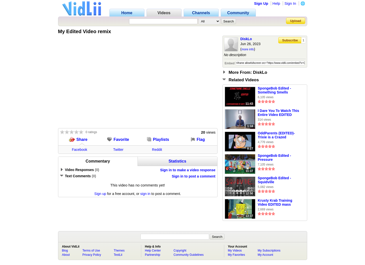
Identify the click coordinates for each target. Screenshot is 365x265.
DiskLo (246, 39)
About (66, 255)
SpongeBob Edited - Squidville (274, 180)
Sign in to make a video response (188, 170)
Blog (65, 250)
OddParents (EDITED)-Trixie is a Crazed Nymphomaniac (276, 135)
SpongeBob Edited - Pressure (274, 158)
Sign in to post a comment (193, 176)
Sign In (290, 3)
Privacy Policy (91, 255)
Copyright (180, 250)
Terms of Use (91, 250)
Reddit (157, 150)
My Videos (235, 250)
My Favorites (236, 255)
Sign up (100, 194)
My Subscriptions (269, 250)
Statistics (177, 161)
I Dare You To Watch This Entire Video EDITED (278, 113)
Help (276, 3)
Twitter (118, 150)
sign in (145, 194)
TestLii (118, 255)
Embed (230, 63)
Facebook (79, 150)
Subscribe (290, 40)
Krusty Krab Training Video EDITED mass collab (275, 202)
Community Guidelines (189, 255)
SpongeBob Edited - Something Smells (274, 90)
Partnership (152, 255)
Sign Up (261, 3)
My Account (265, 255)
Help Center (153, 250)
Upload (295, 21)
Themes (119, 250)
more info (247, 49)
